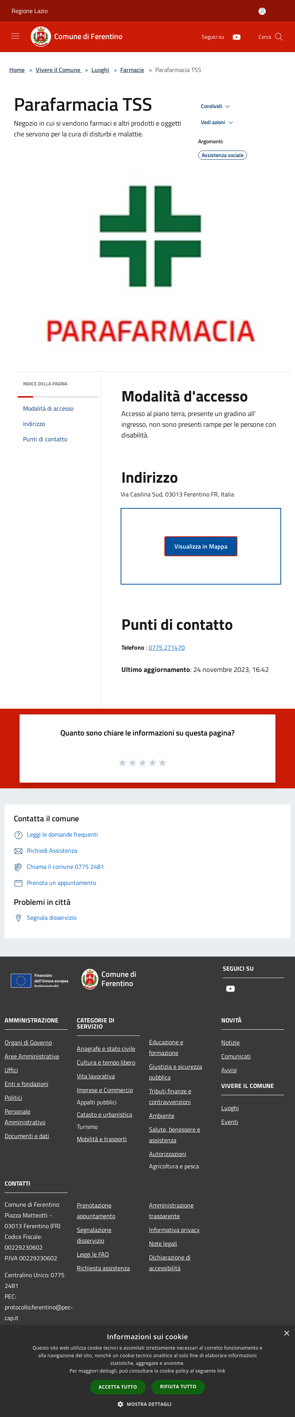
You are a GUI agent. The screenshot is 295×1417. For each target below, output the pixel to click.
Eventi (229, 1121)
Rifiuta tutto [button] (178, 1386)
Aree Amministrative (32, 1056)
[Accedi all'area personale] (262, 11)
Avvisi (229, 1070)
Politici (13, 1097)
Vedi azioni (218, 122)
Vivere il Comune (59, 69)
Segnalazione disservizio (94, 1235)
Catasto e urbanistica (104, 1114)
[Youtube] (233, 36)
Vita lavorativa (96, 1076)
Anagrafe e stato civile (106, 1048)
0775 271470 (167, 647)
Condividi (216, 106)
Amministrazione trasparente (171, 1210)
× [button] (286, 1334)
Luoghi (100, 69)
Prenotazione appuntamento (96, 1210)
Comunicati (236, 1056)
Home (17, 69)
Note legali (163, 1243)
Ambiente (161, 1115)
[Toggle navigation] (15, 36)
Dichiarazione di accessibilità (170, 1263)
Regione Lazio (30, 10)
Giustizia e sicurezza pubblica (175, 1072)
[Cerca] (278, 36)
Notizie (230, 1042)
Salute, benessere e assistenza (174, 1135)
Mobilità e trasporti (102, 1138)
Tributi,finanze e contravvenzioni (170, 1096)
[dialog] (147, 1371)
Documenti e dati (27, 1135)
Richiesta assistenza (103, 1268)
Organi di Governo (28, 1042)
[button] (147, 1404)
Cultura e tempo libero (106, 1062)
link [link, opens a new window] (221, 1371)
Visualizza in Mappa (200, 546)
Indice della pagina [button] (45, 383)
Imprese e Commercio (105, 1089)
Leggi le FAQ (93, 1254)
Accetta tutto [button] (118, 1387)
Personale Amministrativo (25, 1117)
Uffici (11, 1070)
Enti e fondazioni (26, 1083)
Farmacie (132, 69)
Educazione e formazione (166, 1047)
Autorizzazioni (167, 1153)
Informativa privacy (174, 1229)
